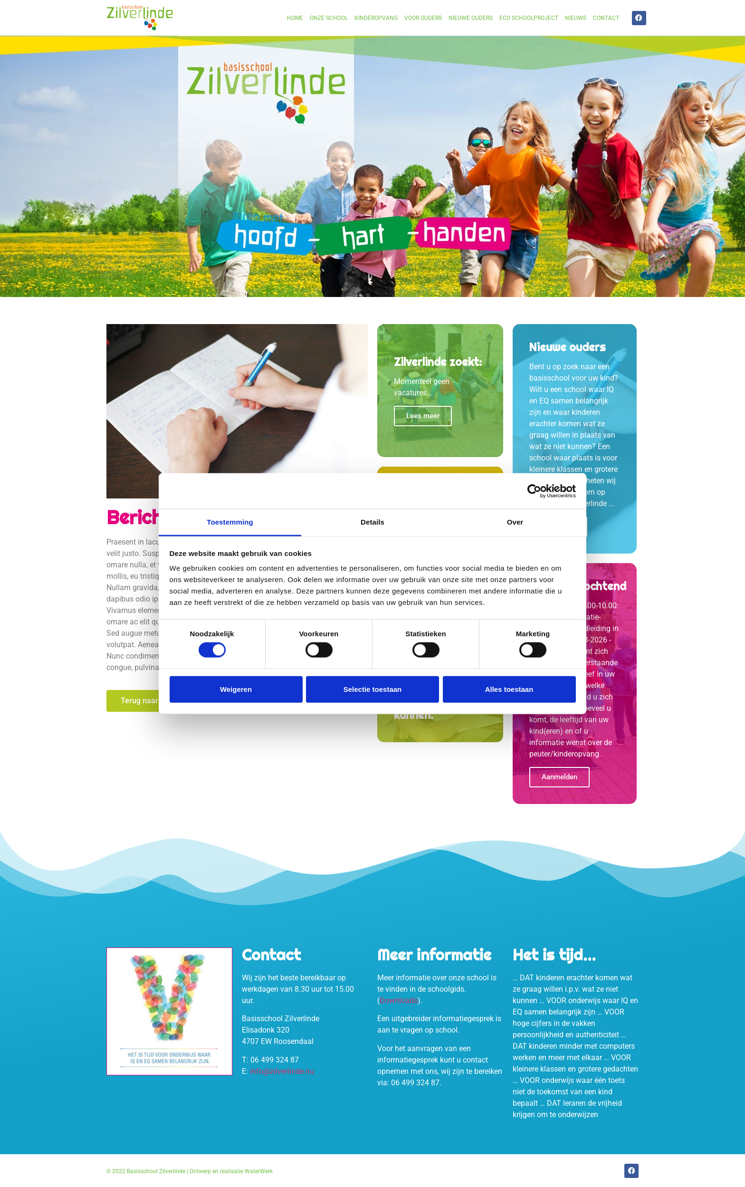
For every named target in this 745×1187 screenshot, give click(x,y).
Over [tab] (515, 522)
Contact (606, 18)
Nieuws (575, 18)
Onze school (329, 18)
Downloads (399, 1000)
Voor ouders (423, 18)
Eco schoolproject (528, 18)
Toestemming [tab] (230, 522)
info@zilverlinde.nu (282, 1071)
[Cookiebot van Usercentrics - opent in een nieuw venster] (534, 491)
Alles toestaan (509, 689)
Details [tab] (372, 522)
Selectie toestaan (373, 689)
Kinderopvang (376, 18)
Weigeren (236, 689)
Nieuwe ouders (471, 18)
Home (295, 18)
